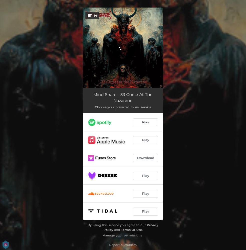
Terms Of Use (131, 230)
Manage (108, 235)
